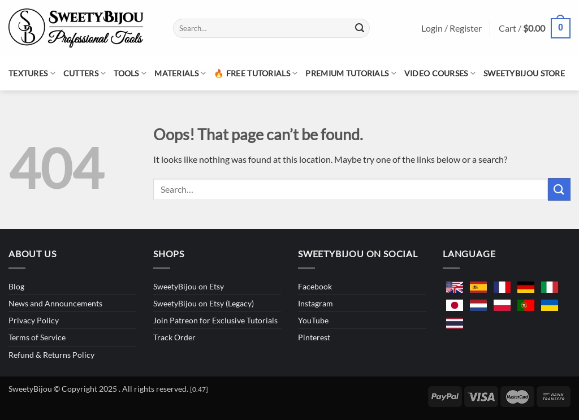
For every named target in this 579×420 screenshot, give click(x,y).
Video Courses (440, 73)
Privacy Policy (33, 320)
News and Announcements (55, 303)
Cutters (84, 73)
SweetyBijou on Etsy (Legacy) (203, 303)
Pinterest (314, 337)
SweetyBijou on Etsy (188, 286)
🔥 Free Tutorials (255, 73)
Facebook (315, 286)
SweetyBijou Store (524, 73)
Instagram (315, 303)
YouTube (313, 320)
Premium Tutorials (350, 73)
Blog (16, 286)
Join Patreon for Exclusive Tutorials (215, 320)
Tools (130, 73)
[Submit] (359, 28)
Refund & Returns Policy (51, 355)
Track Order (174, 337)
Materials (180, 73)
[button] (535, 28)
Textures (31, 73)
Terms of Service (37, 337)
